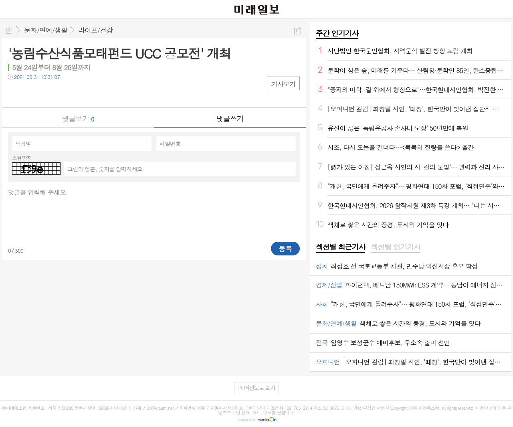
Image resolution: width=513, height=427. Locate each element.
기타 (63, 93)
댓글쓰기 (230, 118)
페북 (15, 93)
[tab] (340, 247)
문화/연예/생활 (45, 30)
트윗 (31, 93)
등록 (285, 248)
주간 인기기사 (337, 33)
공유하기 (297, 30)
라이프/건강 (95, 30)
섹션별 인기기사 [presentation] (395, 247)
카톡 (47, 93)
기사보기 (283, 84)
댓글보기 (78, 118)
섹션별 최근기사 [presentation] (340, 247)
